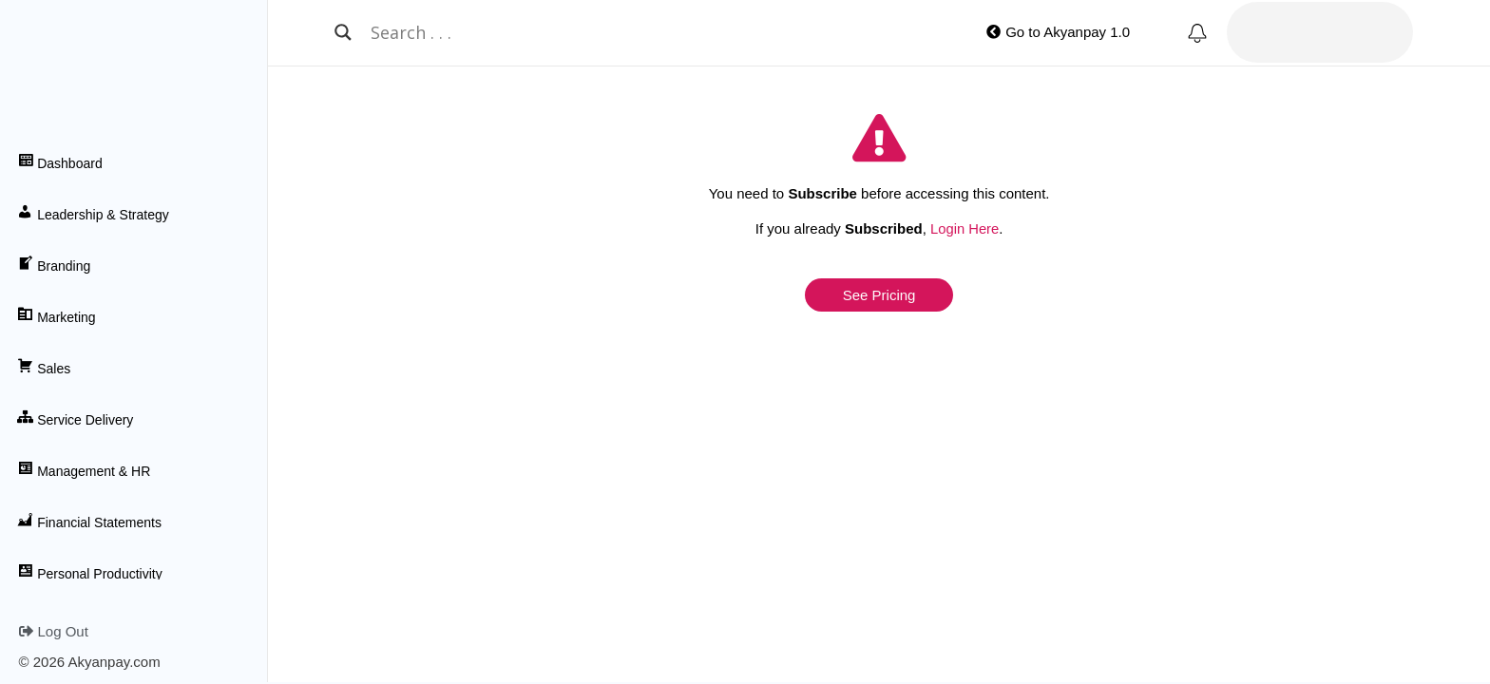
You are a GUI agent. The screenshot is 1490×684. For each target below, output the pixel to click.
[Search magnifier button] (343, 32)
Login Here (964, 228)
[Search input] (614, 32)
